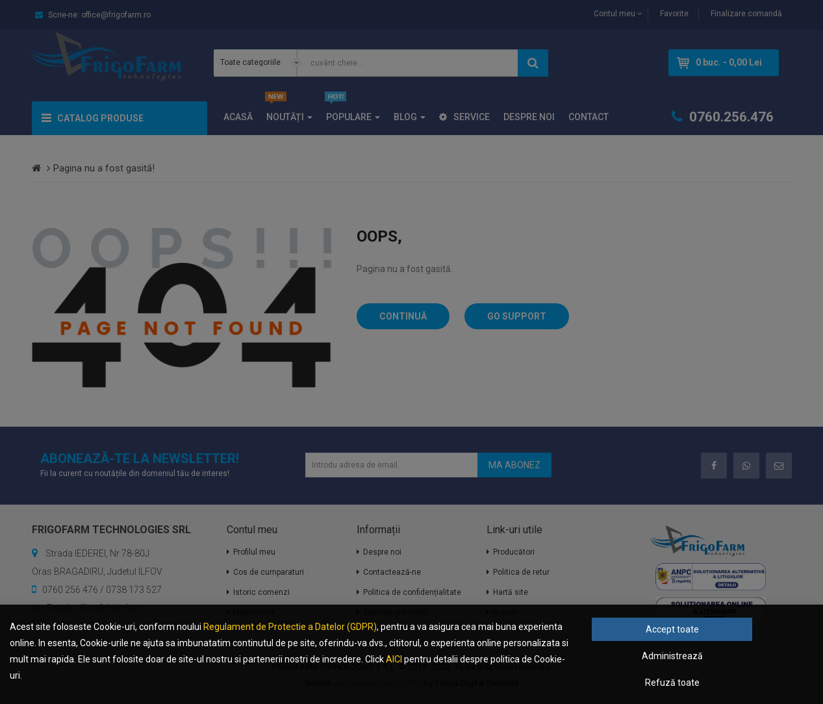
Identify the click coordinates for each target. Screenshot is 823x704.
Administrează (672, 656)
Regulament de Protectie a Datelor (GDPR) (290, 627)
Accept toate (672, 629)
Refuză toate (672, 682)
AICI (394, 659)
